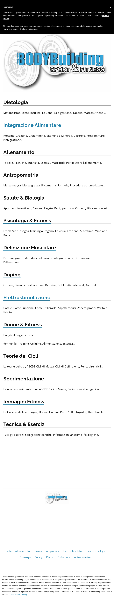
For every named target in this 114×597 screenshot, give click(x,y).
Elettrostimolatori (73, 551)
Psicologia (25, 557)
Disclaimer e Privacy (18, 595)
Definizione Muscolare (29, 247)
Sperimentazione (23, 379)
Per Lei (50, 557)
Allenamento (18, 152)
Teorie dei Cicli (20, 356)
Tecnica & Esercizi (24, 424)
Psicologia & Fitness (27, 220)
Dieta (9, 551)
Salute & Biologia (23, 198)
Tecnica (37, 551)
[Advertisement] (57, 461)
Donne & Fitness (22, 324)
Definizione (64, 557)
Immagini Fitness (23, 401)
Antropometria (20, 175)
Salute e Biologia (96, 551)
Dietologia (15, 102)
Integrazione (52, 551)
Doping (12, 275)
